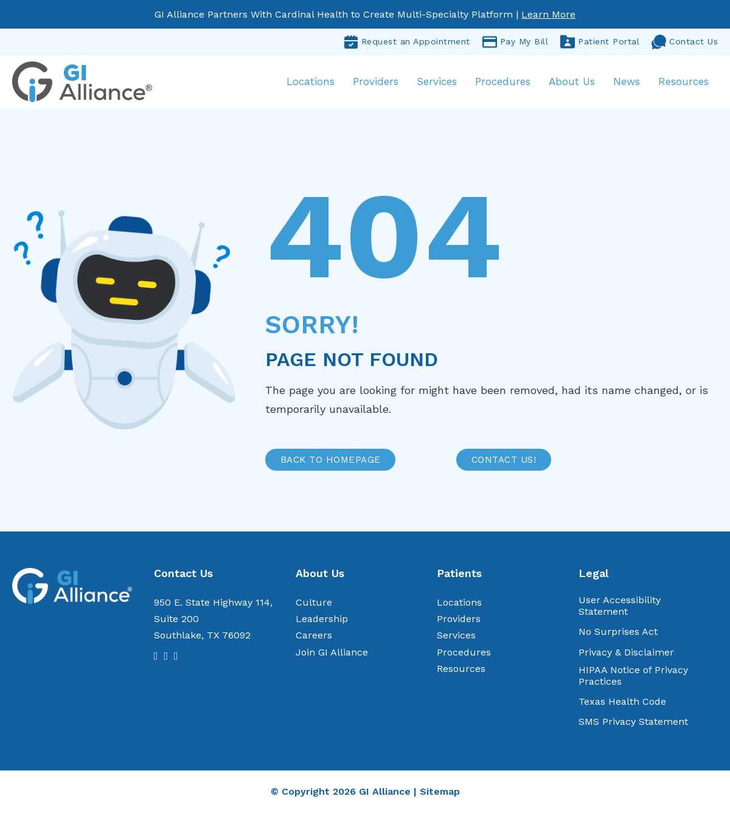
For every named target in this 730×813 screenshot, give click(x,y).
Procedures (502, 81)
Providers (375, 81)
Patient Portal (599, 42)
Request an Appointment (407, 42)
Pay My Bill (515, 42)
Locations (311, 81)
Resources (683, 81)
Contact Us (685, 42)
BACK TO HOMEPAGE (330, 459)
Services (437, 81)
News (626, 81)
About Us (572, 81)
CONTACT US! (504, 459)
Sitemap (440, 791)
